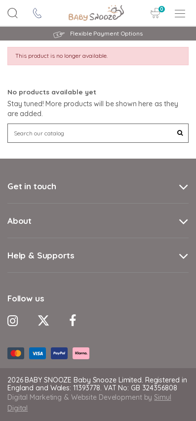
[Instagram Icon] (12, 320)
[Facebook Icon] (72, 320)
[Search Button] (13, 12)
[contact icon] (37, 12)
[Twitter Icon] (43, 320)
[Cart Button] (155, 13)
